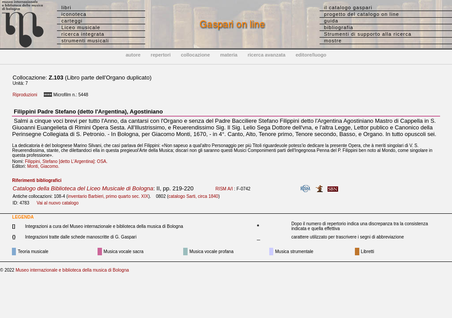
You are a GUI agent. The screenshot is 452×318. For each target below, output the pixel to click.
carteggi (72, 20)
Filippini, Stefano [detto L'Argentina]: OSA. (68, 161)
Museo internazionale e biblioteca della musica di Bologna (72, 270)
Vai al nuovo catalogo (58, 203)
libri (66, 7)
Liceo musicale (80, 27)
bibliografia (338, 27)
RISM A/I (224, 188)
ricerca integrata (83, 34)
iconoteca (74, 14)
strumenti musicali (85, 40)
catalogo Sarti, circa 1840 (193, 196)
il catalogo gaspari (348, 7)
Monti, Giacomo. (45, 166)
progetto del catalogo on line (361, 14)
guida (331, 20)
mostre (333, 40)
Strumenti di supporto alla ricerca (367, 34)
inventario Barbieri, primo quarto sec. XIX (108, 196)
